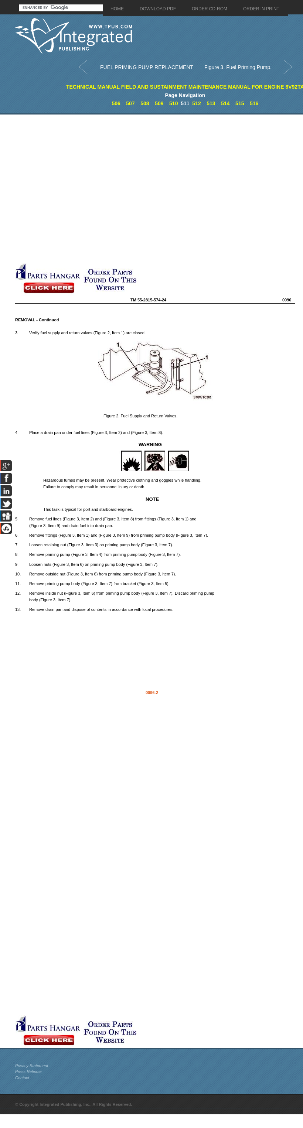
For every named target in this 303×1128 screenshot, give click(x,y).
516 (254, 103)
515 (239, 103)
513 (211, 103)
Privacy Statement (31, 1065)
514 (225, 103)
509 (159, 103)
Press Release (28, 1071)
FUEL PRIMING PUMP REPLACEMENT (146, 67)
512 (196, 103)
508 (144, 103)
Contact (22, 1078)
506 (116, 103)
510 (173, 103)
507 (130, 103)
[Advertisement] (82, 188)
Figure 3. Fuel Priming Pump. (238, 67)
